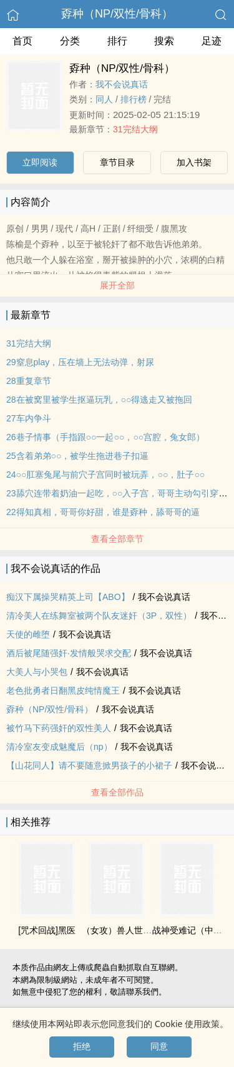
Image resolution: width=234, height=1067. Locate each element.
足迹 (212, 41)
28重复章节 (28, 381)
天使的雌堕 (28, 634)
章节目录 (117, 162)
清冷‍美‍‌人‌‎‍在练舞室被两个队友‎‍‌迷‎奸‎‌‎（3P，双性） (99, 616)
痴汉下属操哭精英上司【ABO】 (68, 597)
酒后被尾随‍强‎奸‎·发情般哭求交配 (68, 653)
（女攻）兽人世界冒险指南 (134, 930)
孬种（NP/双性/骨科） (117, 13)
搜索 (164, 41)
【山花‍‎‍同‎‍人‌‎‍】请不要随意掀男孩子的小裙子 (89, 765)
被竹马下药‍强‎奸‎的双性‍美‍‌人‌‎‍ (58, 728)
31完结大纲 (135, 129)
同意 (159, 1046)
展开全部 (117, 285)
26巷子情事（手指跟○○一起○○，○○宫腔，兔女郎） (105, 437)
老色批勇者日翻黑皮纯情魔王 (63, 691)
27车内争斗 (28, 418)
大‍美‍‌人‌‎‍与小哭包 (36, 672)
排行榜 (133, 99)
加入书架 (194, 162)
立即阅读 (39, 162)
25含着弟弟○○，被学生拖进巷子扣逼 (77, 456)
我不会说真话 (121, 84)
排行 (117, 41)
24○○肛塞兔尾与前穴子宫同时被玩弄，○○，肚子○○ (105, 474)
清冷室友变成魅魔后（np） (59, 747)
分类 (70, 41)
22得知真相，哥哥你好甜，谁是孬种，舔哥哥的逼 (103, 512)
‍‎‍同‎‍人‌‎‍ (104, 99)
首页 (22, 41)
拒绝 (81, 1046)
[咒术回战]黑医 (47, 930)
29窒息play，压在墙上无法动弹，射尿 (80, 362)
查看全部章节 (117, 539)
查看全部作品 (117, 792)
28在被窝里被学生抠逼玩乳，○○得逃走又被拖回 (99, 400)
